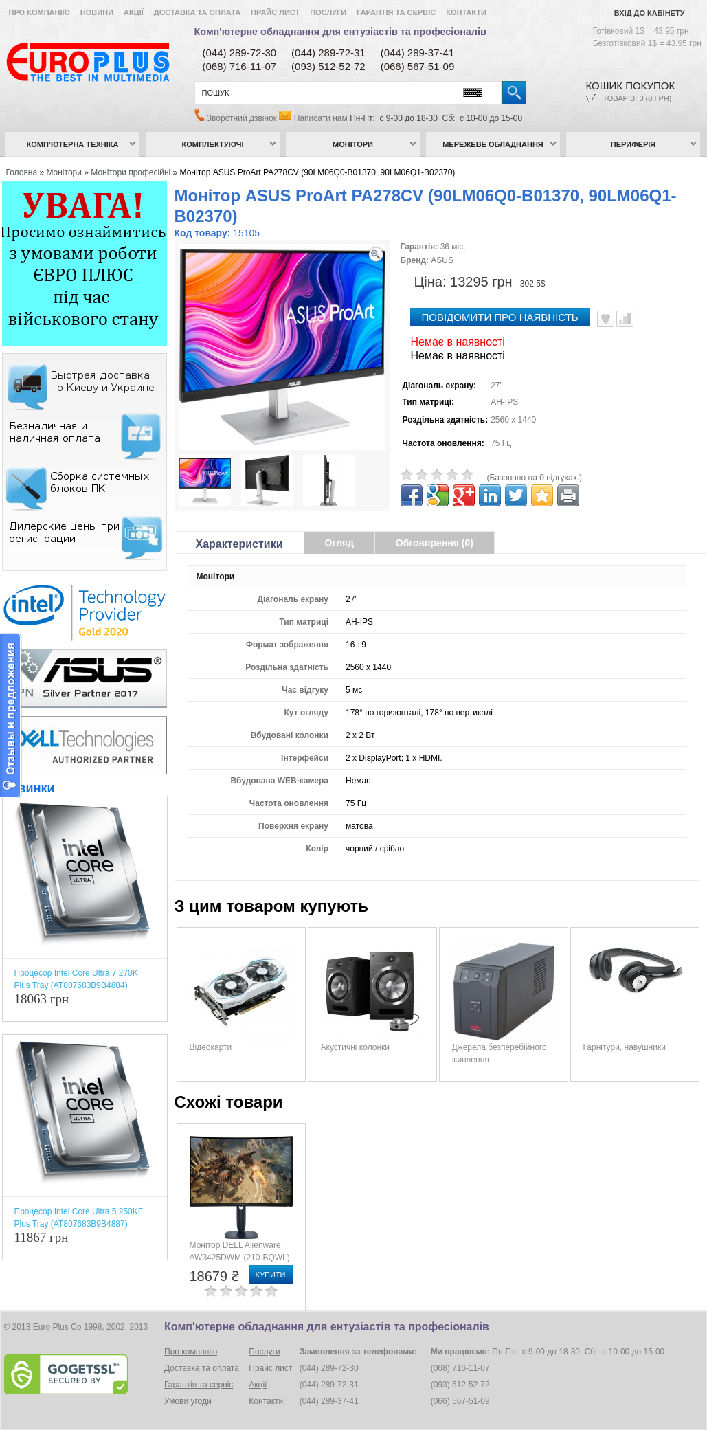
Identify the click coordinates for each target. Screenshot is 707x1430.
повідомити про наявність (500, 317)
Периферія (633, 144)
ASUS (442, 260)
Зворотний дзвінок (242, 118)
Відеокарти (211, 1047)
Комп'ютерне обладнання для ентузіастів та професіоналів (340, 31)
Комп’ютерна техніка (73, 144)
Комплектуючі (213, 144)
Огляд (339, 542)
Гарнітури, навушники (624, 1047)
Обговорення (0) (434, 542)
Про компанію (39, 12)
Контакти (466, 12)
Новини (96, 12)
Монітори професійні (130, 172)
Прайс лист (275, 12)
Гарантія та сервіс (396, 12)
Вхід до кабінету (649, 13)
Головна (22, 172)
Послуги (328, 12)
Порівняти (624, 319)
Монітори (353, 144)
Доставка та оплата (197, 12)
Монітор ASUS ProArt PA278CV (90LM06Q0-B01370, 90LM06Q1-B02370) (318, 172)
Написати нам (321, 118)
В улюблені (605, 319)
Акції (134, 12)
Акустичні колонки (355, 1047)
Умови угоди (188, 1401)
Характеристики (239, 544)
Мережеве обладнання (492, 144)
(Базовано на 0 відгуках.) (535, 477)
